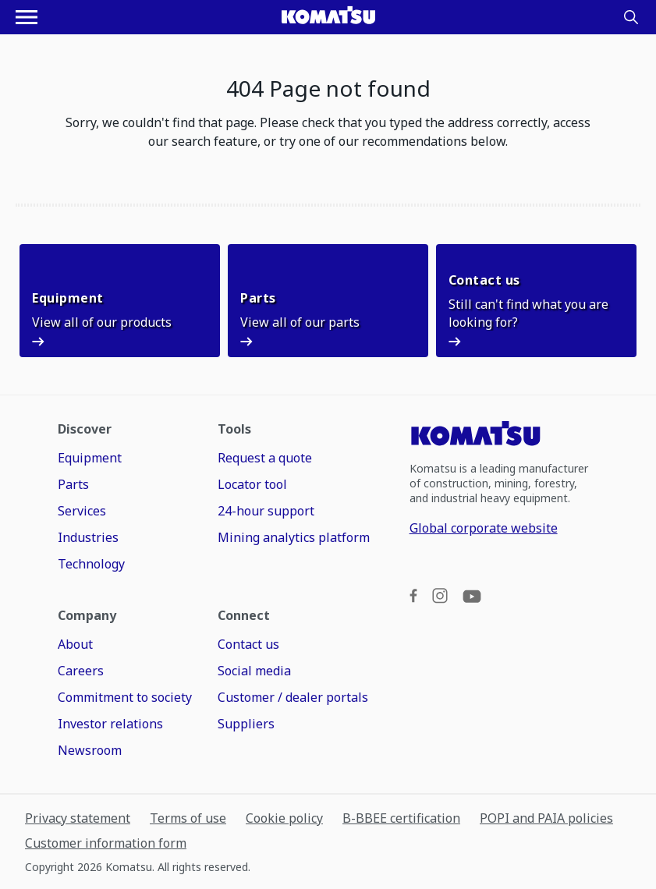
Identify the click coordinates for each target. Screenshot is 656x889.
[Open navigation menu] (26, 17)
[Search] (631, 17)
